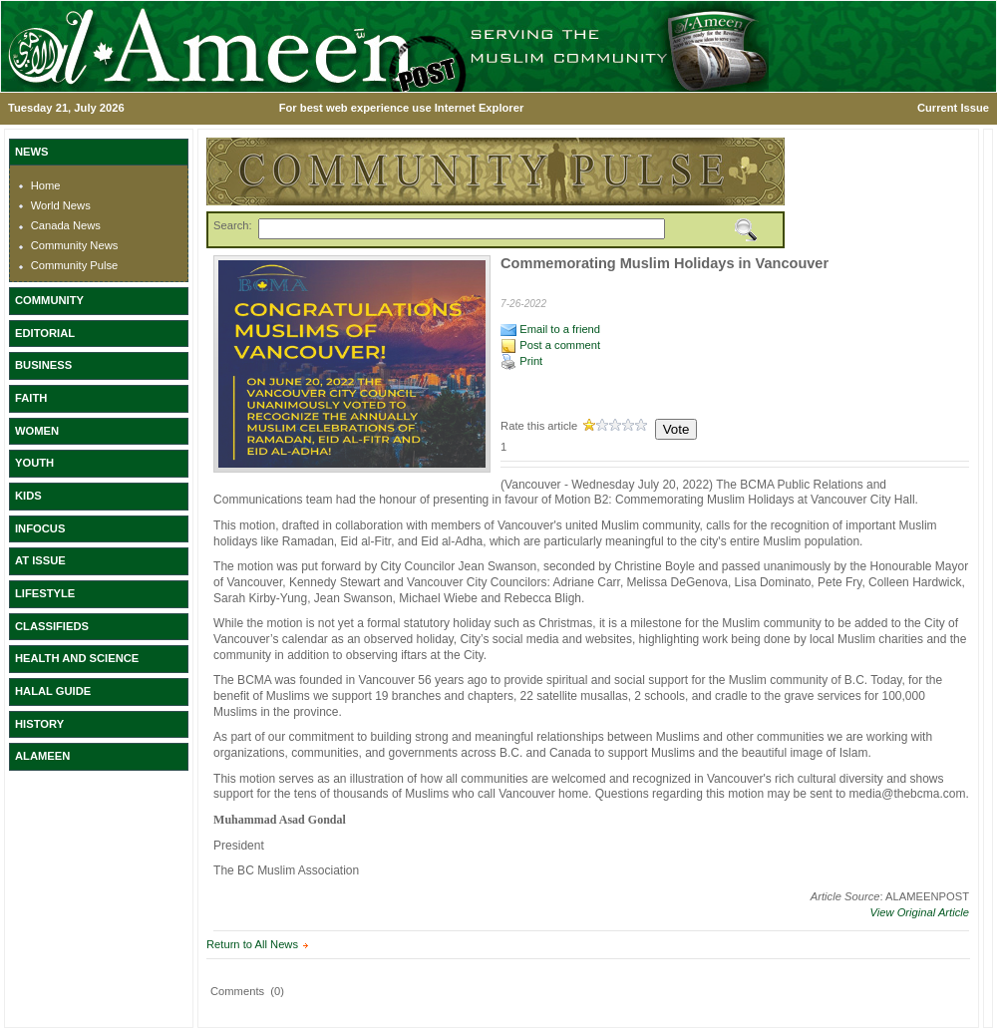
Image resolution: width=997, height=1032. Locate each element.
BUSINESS (43, 365)
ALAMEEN (42, 756)
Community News (75, 245)
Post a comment (550, 345)
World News (61, 205)
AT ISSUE (40, 560)
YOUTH (34, 463)
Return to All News (252, 944)
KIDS (28, 496)
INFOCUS (40, 528)
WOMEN (37, 431)
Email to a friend (550, 329)
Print (521, 361)
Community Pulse (75, 265)
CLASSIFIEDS (52, 626)
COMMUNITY (49, 300)
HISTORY (39, 724)
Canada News (66, 225)
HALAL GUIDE (53, 691)
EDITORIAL (45, 333)
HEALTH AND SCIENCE (77, 658)
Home (46, 185)
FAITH (31, 398)
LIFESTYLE (45, 593)
